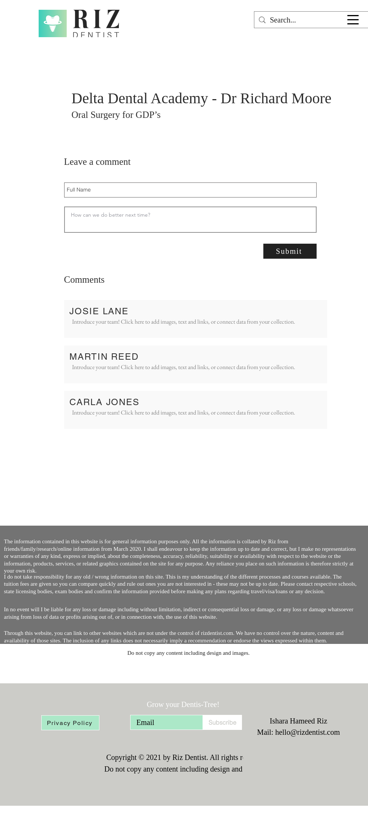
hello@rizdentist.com (307, 732)
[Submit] (290, 251)
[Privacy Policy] (70, 722)
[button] (353, 19)
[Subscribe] (222, 722)
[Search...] (311, 20)
